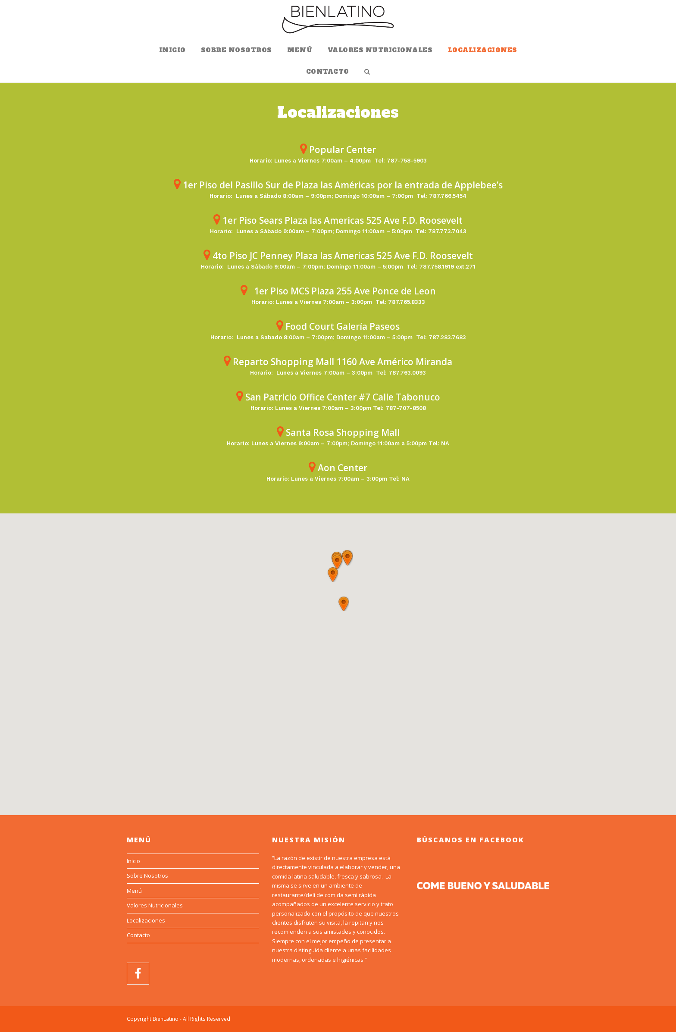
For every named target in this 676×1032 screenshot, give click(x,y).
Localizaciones (146, 920)
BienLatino (165, 1019)
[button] (343, 604)
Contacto (138, 935)
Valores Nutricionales (155, 905)
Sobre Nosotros (147, 875)
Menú (134, 890)
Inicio (133, 861)
